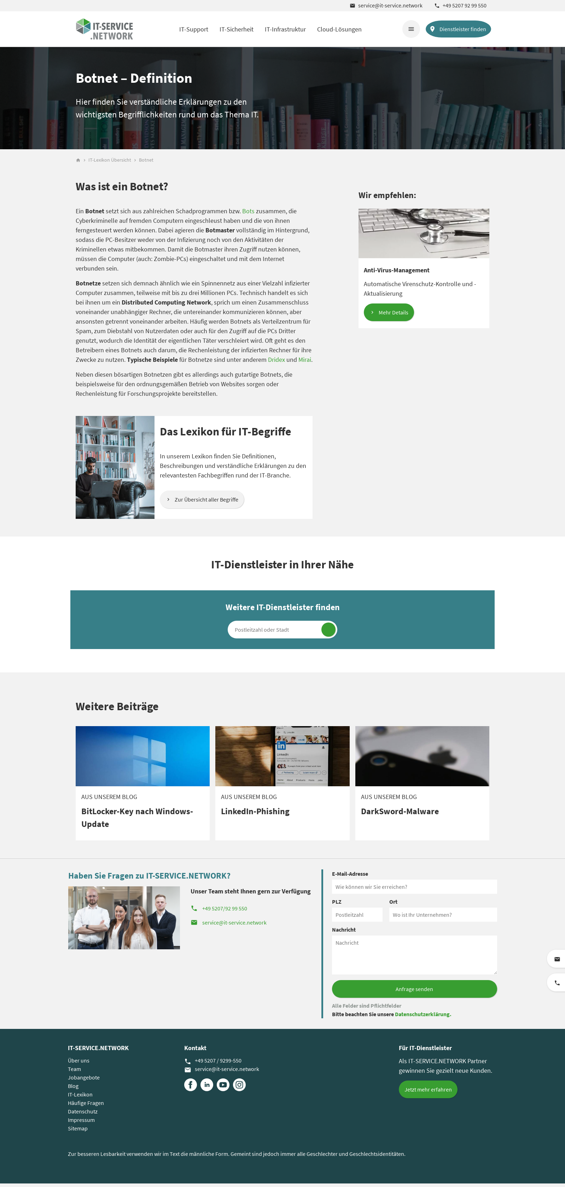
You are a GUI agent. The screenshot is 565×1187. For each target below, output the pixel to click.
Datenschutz (83, 1114)
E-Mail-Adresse (350, 877)
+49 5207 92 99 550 (460, 5)
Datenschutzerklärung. (423, 1017)
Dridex (276, 363)
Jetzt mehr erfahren (428, 1092)
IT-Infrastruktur (285, 29)
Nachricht (344, 933)
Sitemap (78, 1131)
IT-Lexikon (80, 1097)
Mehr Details (393, 315)
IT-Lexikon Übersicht (109, 163)
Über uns (78, 1063)
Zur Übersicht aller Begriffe (206, 502)
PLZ (337, 905)
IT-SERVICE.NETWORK (98, 1051)
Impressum (81, 1123)
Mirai (304, 363)
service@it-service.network (386, 5)
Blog (73, 1089)
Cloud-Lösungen (339, 29)
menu (411, 29)
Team (74, 1072)
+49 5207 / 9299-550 (212, 1064)
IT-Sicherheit (237, 29)
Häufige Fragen (86, 1106)
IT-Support (193, 29)
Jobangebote (84, 1080)
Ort (393, 905)
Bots (248, 214)
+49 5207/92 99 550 (219, 911)
